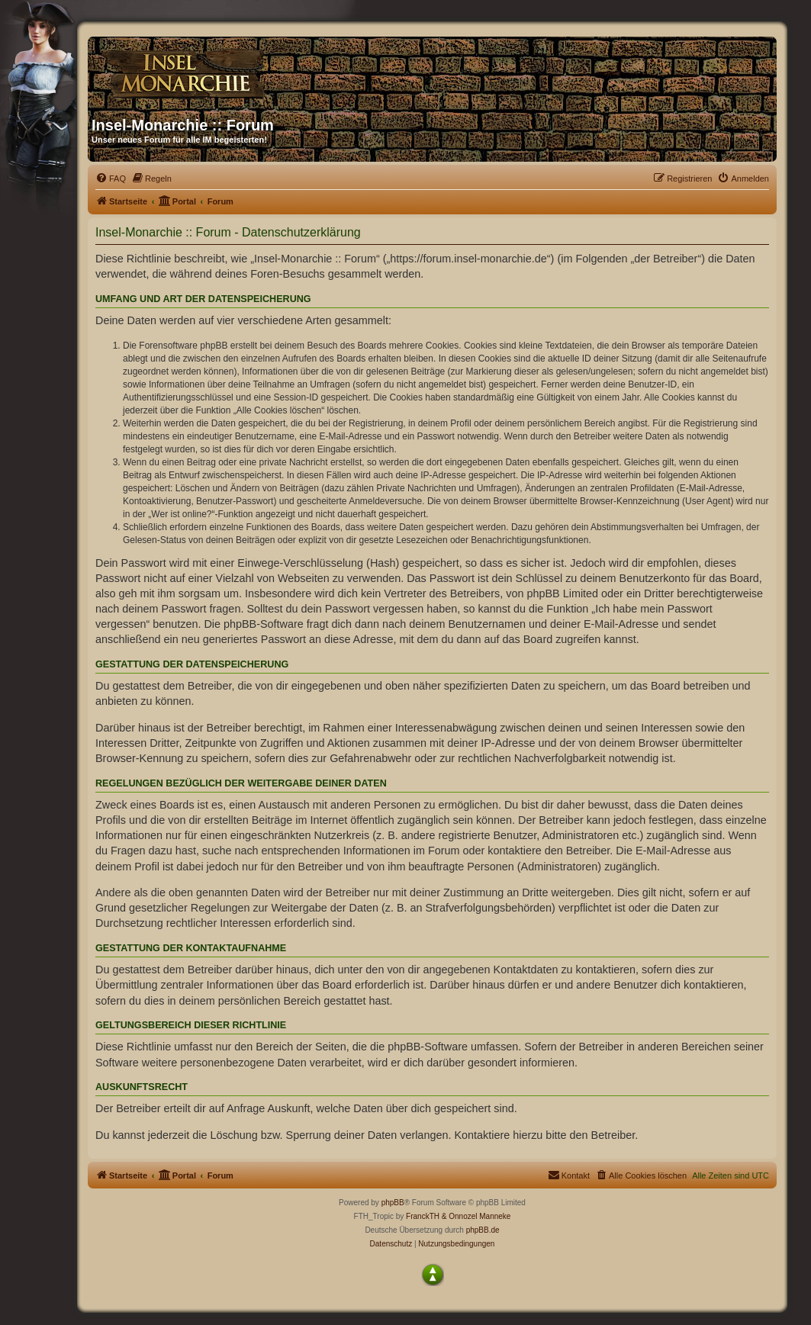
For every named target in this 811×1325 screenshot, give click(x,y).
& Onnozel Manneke (476, 1216)
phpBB (392, 1202)
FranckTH (422, 1216)
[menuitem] (110, 178)
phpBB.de (483, 1230)
